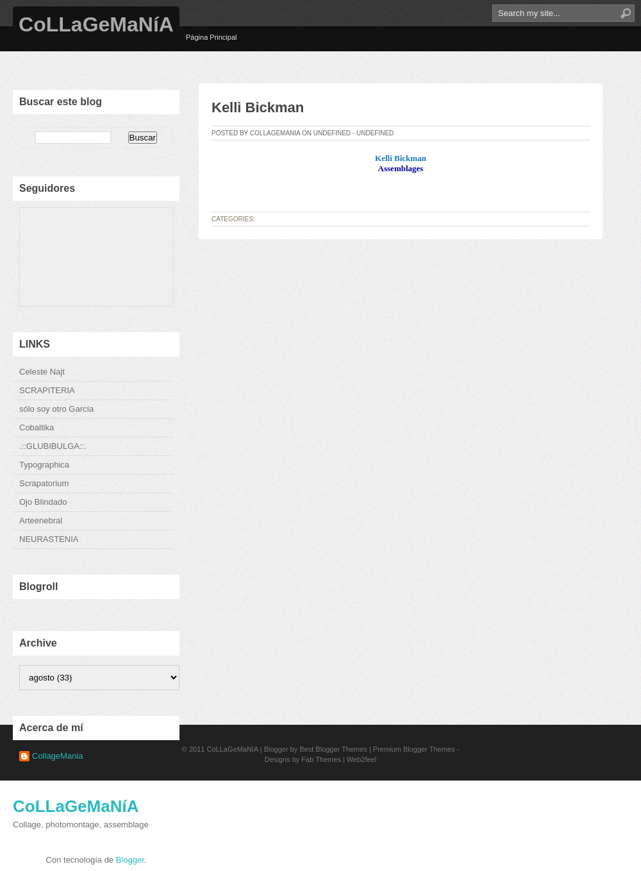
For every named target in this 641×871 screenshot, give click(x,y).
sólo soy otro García (56, 409)
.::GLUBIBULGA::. (53, 446)
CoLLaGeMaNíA (96, 24)
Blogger (130, 860)
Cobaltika (36, 427)
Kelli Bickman (258, 107)
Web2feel (361, 759)
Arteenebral (40, 520)
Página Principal (211, 37)
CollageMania (57, 756)
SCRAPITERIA (47, 390)
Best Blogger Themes (333, 749)
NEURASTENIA (48, 539)
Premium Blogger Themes (414, 749)
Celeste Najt (42, 371)
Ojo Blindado (43, 502)
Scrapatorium (44, 483)
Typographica (44, 464)
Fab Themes (321, 759)
